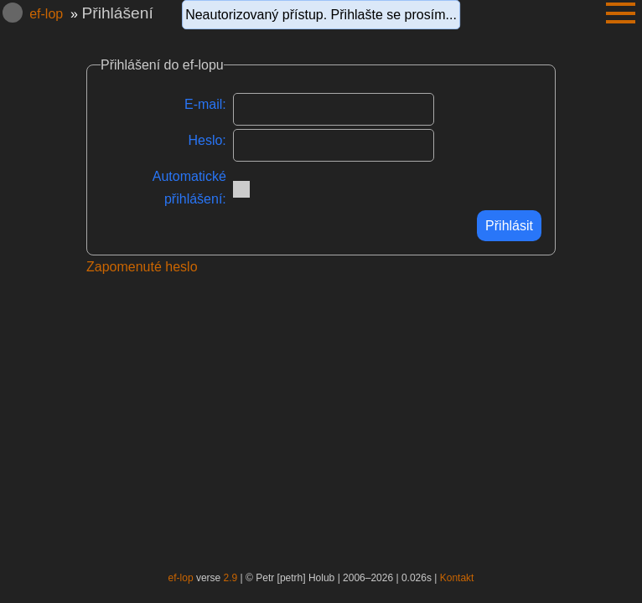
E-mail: (205, 104)
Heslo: (206, 140)
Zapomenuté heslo (142, 267)
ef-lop (46, 14)
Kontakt (457, 578)
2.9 (231, 578)
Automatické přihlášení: (189, 187)
